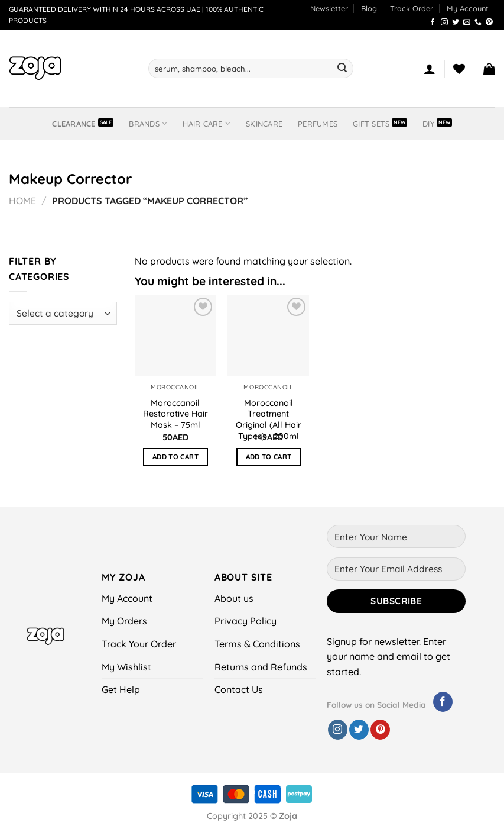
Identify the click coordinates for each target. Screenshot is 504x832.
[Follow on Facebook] (432, 22)
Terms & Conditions (257, 644)
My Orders (124, 621)
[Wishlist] (459, 69)
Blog (369, 8)
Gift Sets (371, 123)
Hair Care (206, 123)
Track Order (411, 8)
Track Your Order (139, 644)
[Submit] (342, 69)
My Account (468, 8)
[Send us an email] (466, 22)
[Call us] (478, 22)
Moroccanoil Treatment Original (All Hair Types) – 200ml (268, 419)
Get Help (121, 689)
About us (233, 598)
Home (22, 201)
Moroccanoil (175, 387)
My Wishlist (126, 667)
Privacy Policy (245, 621)
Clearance (73, 123)
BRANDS (148, 123)
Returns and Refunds (260, 667)
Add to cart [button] (175, 456)
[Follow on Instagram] (444, 22)
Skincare (264, 123)
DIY (428, 123)
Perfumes (317, 123)
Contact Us (238, 689)
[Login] (429, 69)
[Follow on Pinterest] (489, 22)
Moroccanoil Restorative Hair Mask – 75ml (175, 414)
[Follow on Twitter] (455, 22)
